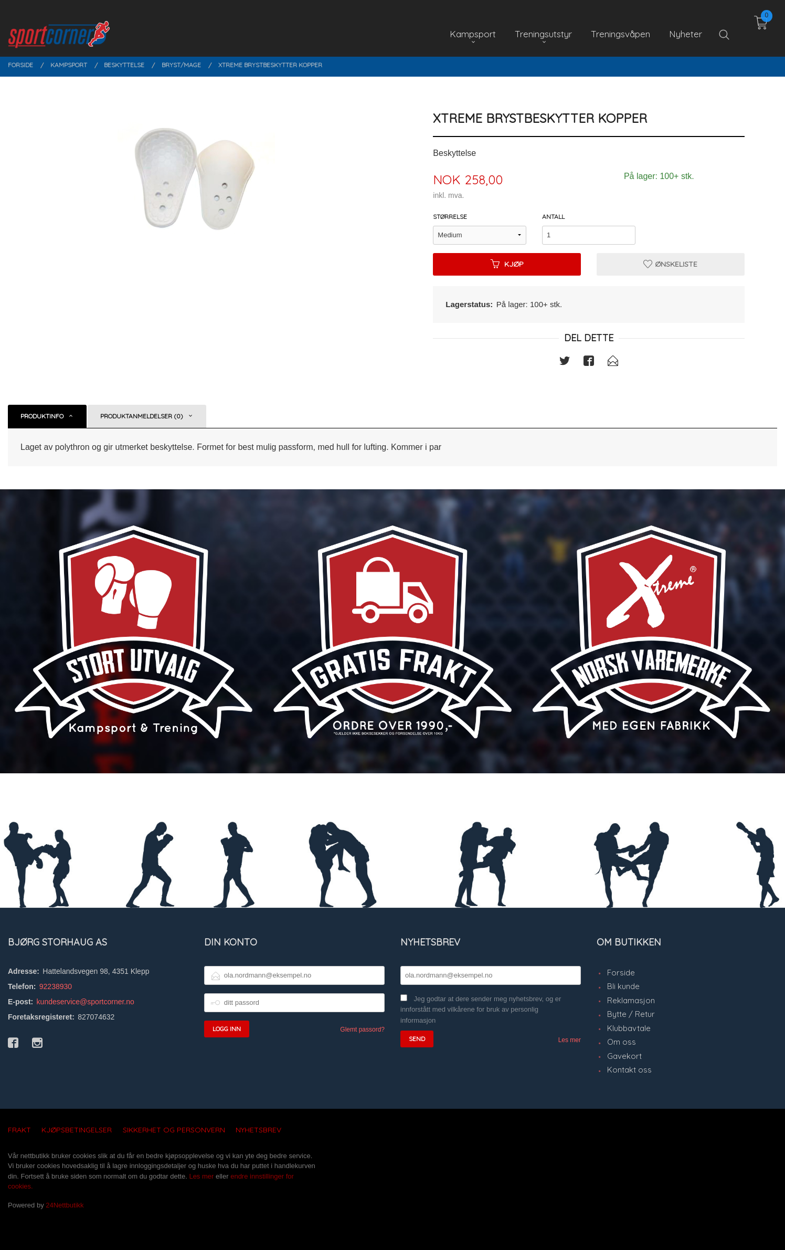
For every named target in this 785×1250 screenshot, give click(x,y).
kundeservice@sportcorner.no (85, 1001)
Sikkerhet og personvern (174, 1130)
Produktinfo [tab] (41, 416)
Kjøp (507, 264)
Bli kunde (623, 986)
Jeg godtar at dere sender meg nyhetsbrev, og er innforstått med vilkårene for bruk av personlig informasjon (480, 1009)
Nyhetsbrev (258, 1130)
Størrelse (450, 216)
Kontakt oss (629, 1070)
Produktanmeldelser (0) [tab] (141, 416)
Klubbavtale (629, 1028)
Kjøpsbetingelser (76, 1130)
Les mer (569, 1040)
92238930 (55, 986)
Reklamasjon (631, 1000)
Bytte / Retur (631, 1014)
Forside (621, 973)
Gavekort (624, 1056)
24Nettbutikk (64, 1205)
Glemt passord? (362, 1029)
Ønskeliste (670, 264)
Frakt (19, 1130)
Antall (553, 216)
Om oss (621, 1042)
